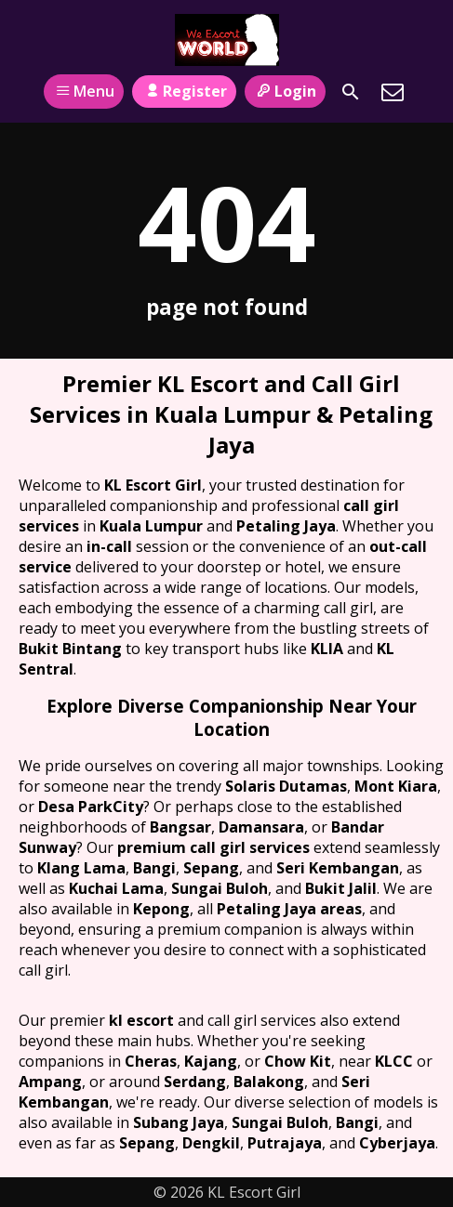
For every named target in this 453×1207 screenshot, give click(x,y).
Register (183, 91)
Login (285, 91)
